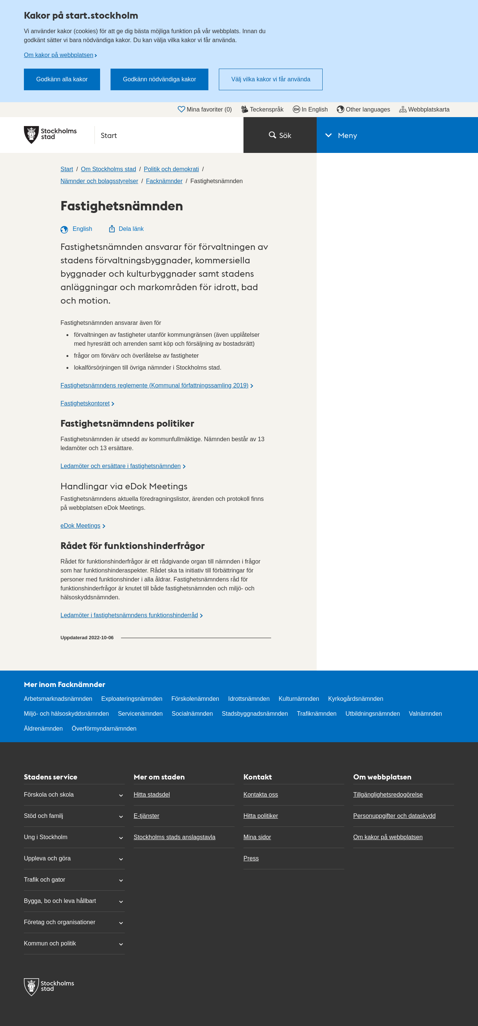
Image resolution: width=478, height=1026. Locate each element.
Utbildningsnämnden (372, 713)
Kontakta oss (260, 794)
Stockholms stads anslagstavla (174, 837)
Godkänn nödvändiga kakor (159, 79)
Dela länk (126, 229)
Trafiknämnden (316, 713)
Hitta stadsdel (152, 794)
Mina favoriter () (205, 109)
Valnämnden (425, 713)
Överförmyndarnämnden (104, 728)
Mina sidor (257, 837)
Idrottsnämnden (249, 699)
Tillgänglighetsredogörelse (388, 794)
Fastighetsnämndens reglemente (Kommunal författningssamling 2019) (154, 385)
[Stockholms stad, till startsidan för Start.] (129, 135)
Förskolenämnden (195, 699)
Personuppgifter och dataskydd (394, 816)
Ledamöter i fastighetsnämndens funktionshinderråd (129, 615)
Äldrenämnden (43, 728)
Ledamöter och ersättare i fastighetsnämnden (120, 466)
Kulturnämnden (299, 699)
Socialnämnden (192, 713)
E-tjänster (146, 816)
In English (310, 109)
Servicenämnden (140, 713)
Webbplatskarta (424, 109)
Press (251, 858)
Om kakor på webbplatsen (58, 55)
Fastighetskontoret (85, 403)
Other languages (363, 109)
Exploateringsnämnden (131, 699)
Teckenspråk (262, 109)
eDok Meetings (80, 526)
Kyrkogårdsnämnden (356, 699)
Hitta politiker (260, 816)
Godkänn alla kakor (62, 79)
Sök (280, 135)
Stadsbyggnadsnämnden (255, 713)
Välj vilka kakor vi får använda (270, 79)
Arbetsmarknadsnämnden (58, 699)
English (76, 229)
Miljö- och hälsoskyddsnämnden (66, 713)
